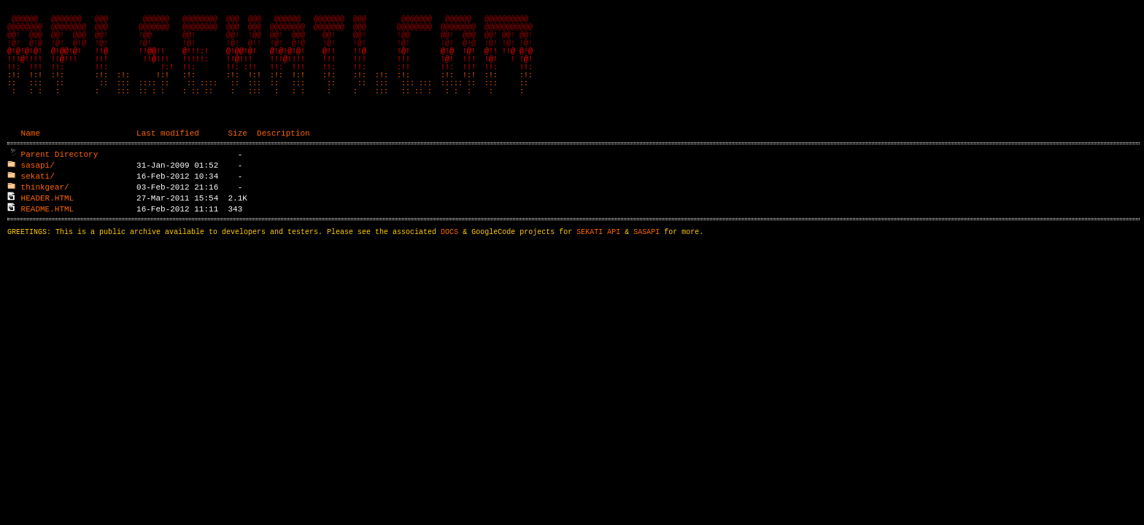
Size (237, 158)
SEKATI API (598, 259)
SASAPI (646, 259)
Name (30, 158)
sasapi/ (38, 190)
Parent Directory (59, 179)
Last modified (167, 158)
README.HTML (47, 234)
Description (283, 158)
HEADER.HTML (47, 223)
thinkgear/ (45, 212)
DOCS (449, 259)
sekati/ (38, 201)
